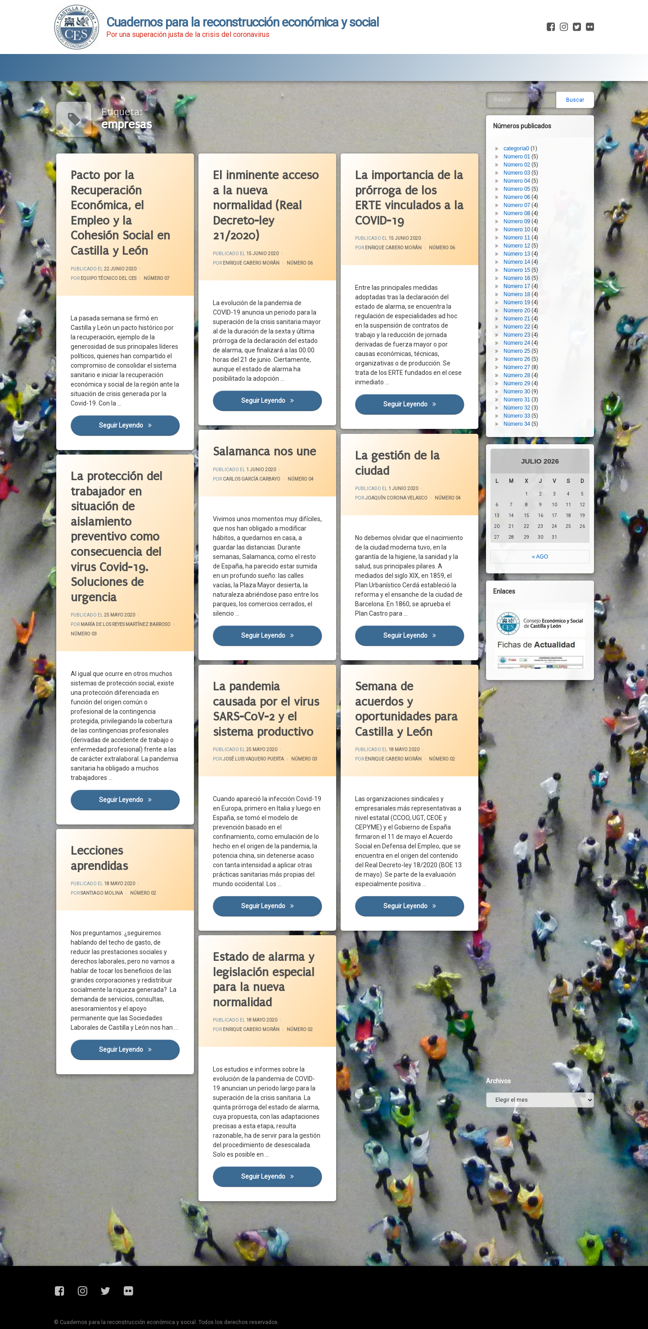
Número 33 (542, 206)
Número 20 (542, 101)
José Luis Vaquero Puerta (254, 755)
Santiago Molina (107, 885)
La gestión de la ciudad (395, 445)
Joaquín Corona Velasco (397, 493)
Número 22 (542, 117)
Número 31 (542, 190)
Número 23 (542, 125)
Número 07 (157, 277)
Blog (143, 48)
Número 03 (92, 632)
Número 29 (542, 174)
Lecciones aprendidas (103, 842)
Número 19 (542, 93)
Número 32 (542, 198)
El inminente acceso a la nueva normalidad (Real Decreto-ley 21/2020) (270, 202)
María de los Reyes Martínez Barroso (119, 623)
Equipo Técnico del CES (110, 278)
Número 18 (542, 84)
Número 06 (300, 262)
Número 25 (542, 141)
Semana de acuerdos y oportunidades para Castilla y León (399, 694)
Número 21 (542, 109)
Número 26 (542, 149)
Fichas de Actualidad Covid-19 (226, 48)
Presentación (88, 48)
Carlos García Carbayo (253, 472)
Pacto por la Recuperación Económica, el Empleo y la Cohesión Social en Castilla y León (123, 214)
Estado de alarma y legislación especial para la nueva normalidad (257, 962)
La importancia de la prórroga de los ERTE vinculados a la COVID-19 (413, 195)
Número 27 (542, 157)
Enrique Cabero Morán (253, 263)
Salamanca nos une (257, 443)
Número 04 (285, 487)
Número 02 (427, 763)
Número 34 (542, 214)
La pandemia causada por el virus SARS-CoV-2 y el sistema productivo (258, 696)
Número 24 (542, 133)
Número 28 (542, 165)
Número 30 (542, 182)
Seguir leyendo (141, 432)
